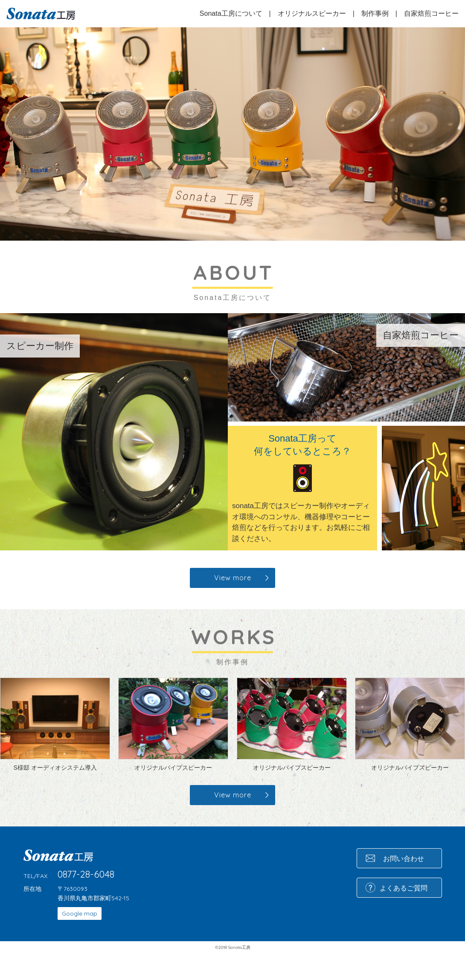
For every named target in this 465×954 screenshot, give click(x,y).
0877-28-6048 (86, 874)
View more (232, 577)
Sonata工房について (231, 13)
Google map (79, 913)
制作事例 (375, 13)
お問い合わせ (403, 858)
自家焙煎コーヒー (431, 13)
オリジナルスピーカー (312, 13)
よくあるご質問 (403, 888)
